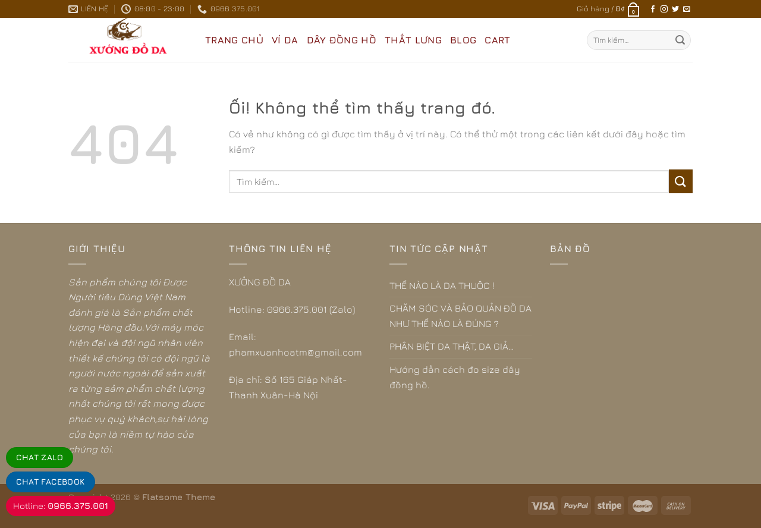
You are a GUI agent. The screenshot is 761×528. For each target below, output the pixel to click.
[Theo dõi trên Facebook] (652, 9)
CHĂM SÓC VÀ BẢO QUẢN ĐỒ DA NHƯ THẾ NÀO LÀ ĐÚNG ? (460, 316)
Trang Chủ (234, 39)
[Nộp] (680, 40)
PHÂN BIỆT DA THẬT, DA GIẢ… (451, 346)
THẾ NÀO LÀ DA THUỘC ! (442, 285)
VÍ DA (285, 39)
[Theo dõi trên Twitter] (675, 9)
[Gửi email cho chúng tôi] (686, 9)
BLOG (463, 39)
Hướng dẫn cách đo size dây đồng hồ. (454, 377)
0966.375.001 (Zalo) (311, 309)
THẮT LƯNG (413, 39)
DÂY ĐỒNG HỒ (342, 39)
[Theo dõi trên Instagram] (664, 9)
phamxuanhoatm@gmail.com (295, 352)
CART (497, 39)
